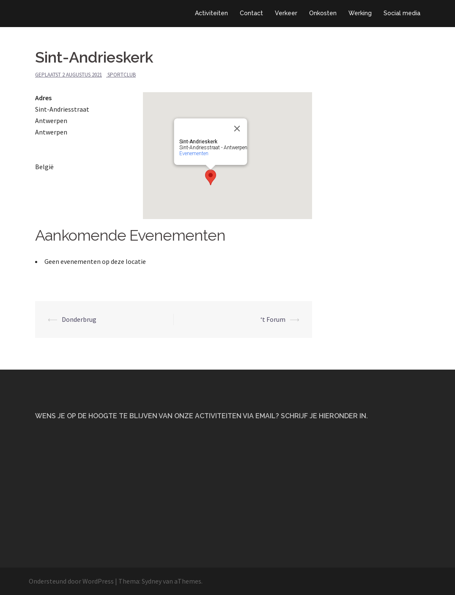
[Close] (237, 128)
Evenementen (193, 153)
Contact (251, 13)
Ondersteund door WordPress (71, 581)
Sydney (152, 581)
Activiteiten (211, 13)
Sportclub (121, 74)
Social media (402, 13)
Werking (360, 13)
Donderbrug (79, 319)
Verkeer (286, 13)
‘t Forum (272, 319)
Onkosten (323, 13)
